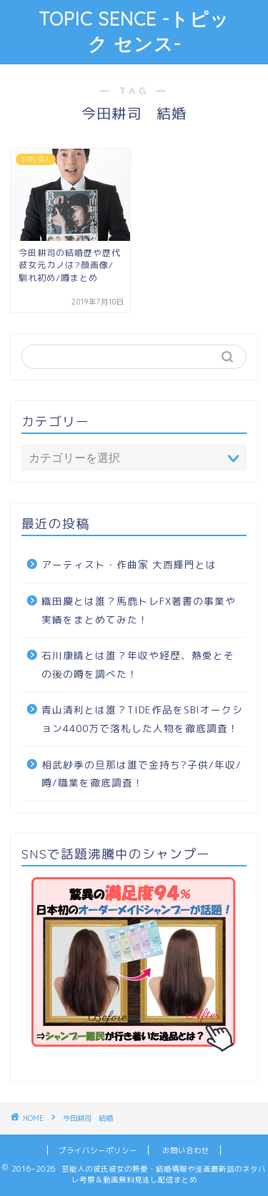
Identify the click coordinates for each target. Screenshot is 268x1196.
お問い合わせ (185, 1150)
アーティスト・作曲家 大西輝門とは (129, 564)
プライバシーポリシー (98, 1150)
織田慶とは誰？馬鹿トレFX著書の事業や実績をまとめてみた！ (138, 610)
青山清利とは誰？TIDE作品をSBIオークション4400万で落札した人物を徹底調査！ (142, 719)
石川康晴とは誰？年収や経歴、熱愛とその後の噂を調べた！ (137, 664)
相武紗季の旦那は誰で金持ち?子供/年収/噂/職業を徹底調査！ (141, 774)
